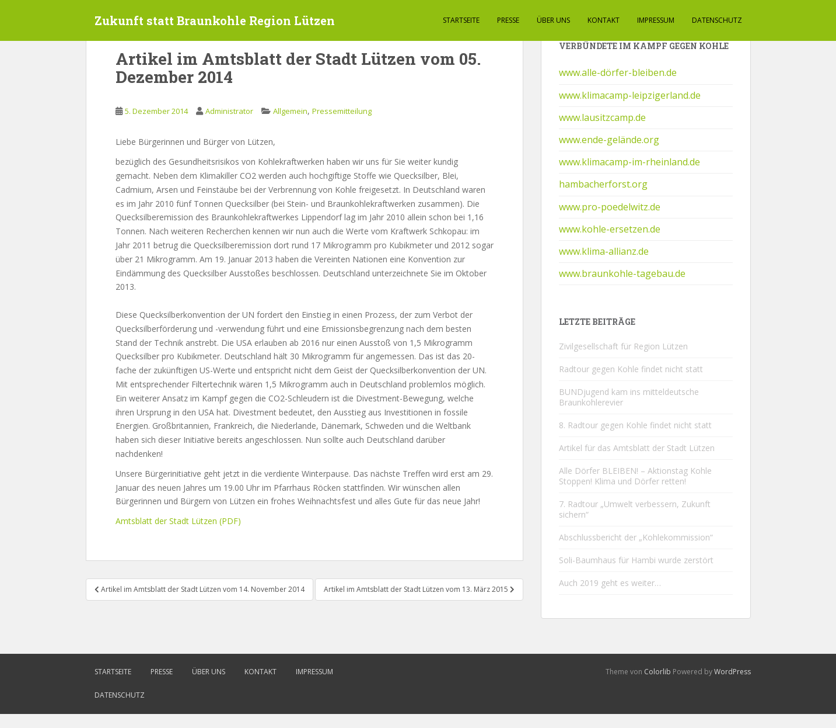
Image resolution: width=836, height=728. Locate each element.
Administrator (229, 111)
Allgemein (290, 111)
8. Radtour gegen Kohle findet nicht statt (635, 425)
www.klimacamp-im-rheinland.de (629, 161)
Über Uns (553, 20)
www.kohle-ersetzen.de (609, 229)
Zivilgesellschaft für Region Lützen (623, 346)
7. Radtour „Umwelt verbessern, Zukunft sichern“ (635, 509)
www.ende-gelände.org (609, 139)
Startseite (461, 20)
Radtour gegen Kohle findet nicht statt (631, 369)
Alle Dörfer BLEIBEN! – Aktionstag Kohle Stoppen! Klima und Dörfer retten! (635, 476)
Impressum (655, 20)
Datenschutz (717, 20)
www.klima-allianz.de (604, 251)
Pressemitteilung (342, 111)
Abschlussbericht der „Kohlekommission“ (636, 537)
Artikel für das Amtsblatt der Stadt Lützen (637, 447)
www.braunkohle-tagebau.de (622, 273)
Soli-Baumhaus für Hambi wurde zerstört (636, 560)
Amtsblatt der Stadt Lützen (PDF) (178, 520)
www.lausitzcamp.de (602, 117)
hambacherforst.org (603, 184)
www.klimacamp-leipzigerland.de (630, 95)
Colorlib (657, 672)
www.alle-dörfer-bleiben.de (618, 72)
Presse (508, 20)
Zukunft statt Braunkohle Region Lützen (215, 20)
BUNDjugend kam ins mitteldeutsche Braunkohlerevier (629, 397)
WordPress (732, 672)
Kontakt (603, 20)
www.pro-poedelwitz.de (609, 206)
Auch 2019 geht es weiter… (610, 582)
